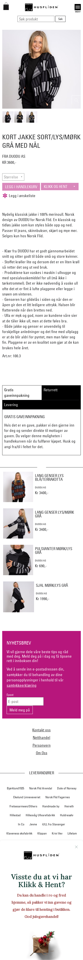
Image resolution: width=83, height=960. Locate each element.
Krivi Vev (57, 833)
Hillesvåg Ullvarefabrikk (40, 815)
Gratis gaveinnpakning (16, 392)
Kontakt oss (41, 730)
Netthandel (41, 737)
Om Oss (41, 752)
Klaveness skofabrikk (19, 833)
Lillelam (72, 833)
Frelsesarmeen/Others (23, 806)
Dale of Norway (66, 788)
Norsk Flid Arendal (40, 788)
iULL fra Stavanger (53, 824)
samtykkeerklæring (22, 685)
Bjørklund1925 (15, 788)
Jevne (33, 824)
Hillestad (15, 815)
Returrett (51, 389)
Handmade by (50, 806)
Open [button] (78, 7)
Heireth (69, 806)
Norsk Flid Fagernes (57, 797)
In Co (21, 824)
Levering (11, 404)
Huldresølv (66, 815)
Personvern (42, 745)
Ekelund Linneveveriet (26, 797)
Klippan (42, 833)
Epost (10, 695)
